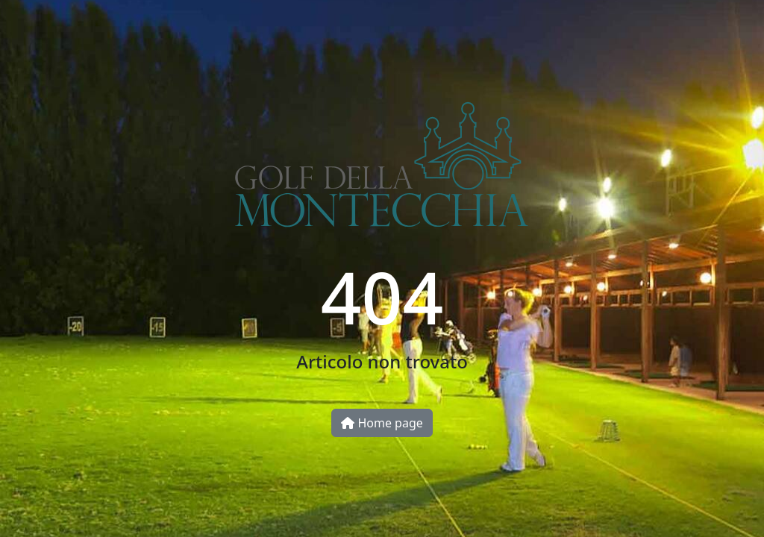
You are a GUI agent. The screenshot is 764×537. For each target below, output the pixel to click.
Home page (382, 423)
